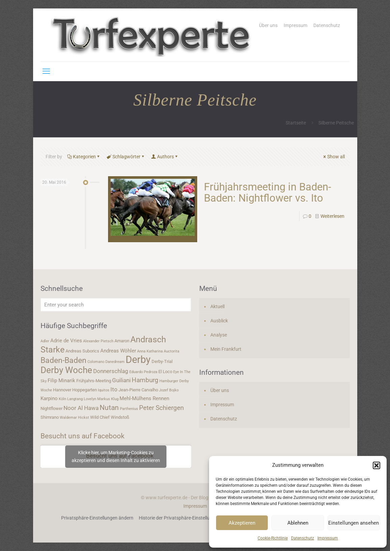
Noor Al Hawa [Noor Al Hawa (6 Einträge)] (81, 408)
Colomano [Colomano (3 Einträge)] (95, 362)
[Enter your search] (116, 305)
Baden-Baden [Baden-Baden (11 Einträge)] (63, 360)
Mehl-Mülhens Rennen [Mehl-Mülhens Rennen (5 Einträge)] (144, 398)
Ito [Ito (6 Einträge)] (114, 389)
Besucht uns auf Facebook (83, 436)
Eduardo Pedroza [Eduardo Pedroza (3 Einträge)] (143, 372)
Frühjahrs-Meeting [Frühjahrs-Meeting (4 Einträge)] (93, 380)
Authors (165, 156)
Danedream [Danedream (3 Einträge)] (115, 362)
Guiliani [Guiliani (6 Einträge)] (121, 380)
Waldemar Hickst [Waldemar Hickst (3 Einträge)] (74, 417)
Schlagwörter (126, 156)
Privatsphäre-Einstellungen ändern (97, 518)
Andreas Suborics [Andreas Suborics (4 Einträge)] (82, 350)
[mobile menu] (46, 71)
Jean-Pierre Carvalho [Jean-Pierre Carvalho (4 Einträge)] (138, 389)
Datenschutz (302, 538)
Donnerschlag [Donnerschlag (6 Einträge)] (110, 371)
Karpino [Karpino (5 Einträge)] (49, 398)
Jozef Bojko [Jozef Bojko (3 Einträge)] (169, 390)
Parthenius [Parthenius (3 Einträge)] (129, 409)
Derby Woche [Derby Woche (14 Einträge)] (66, 370)
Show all (333, 156)
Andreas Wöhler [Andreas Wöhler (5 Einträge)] (118, 351)
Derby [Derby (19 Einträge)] (138, 359)
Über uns (268, 25)
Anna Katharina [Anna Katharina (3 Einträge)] (150, 351)
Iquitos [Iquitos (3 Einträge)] (103, 390)
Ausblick (219, 320)
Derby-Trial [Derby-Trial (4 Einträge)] (162, 361)
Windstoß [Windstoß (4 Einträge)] (120, 417)
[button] (376, 465)
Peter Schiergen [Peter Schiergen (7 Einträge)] (161, 408)
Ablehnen (297, 523)
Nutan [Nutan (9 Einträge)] (109, 407)
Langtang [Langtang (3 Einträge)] (75, 399)
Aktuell (217, 306)
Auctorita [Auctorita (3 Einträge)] (171, 351)
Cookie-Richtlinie (273, 538)
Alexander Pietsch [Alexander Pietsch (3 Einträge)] (98, 341)
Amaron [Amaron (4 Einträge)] (121, 340)
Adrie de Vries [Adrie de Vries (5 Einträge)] (66, 341)
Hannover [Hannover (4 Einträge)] (62, 389)
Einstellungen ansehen (353, 523)
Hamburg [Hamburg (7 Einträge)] (145, 380)
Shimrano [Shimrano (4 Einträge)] (50, 417)
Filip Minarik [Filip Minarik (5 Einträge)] (61, 380)
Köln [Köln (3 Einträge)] (62, 399)
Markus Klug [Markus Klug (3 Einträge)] (108, 399)
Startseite (296, 122)
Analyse (218, 335)
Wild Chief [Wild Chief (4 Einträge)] (100, 417)
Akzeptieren (242, 523)
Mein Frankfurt (225, 349)
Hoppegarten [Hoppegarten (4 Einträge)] (84, 389)
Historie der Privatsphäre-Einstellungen (179, 518)
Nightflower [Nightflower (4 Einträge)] (51, 408)
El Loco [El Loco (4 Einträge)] (165, 371)
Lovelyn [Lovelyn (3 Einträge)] (90, 399)
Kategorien (84, 156)
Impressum (327, 538)
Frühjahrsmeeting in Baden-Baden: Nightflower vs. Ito (267, 192)
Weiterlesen (332, 216)
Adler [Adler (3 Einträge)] (45, 341)
